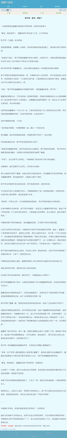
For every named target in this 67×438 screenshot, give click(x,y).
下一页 (42, 13)
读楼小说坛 (7, 2)
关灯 (65, 10)
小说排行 (24, 6)
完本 (41, 6)
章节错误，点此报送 (7, 426)
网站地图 (33, 436)
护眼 (61, 10)
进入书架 (58, 13)
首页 (8, 6)
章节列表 (25, 13)
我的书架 (57, 6)
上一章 (8, 13)
